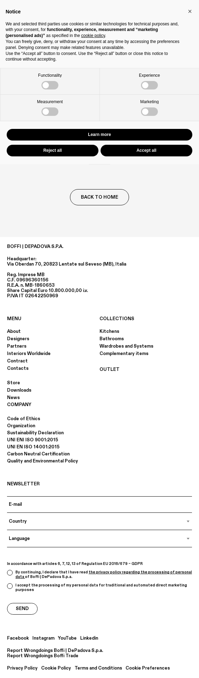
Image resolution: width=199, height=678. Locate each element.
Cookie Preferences (148, 668)
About (14, 331)
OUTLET (110, 369)
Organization (21, 426)
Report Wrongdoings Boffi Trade (42, 656)
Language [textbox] (19, 538)
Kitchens (109, 331)
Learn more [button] (99, 134)
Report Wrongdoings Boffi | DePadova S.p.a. (55, 650)
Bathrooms (112, 339)
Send (22, 608)
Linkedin (89, 638)
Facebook (18, 638)
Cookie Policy (56, 668)
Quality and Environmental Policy (42, 461)
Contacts (17, 368)
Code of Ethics (23, 419)
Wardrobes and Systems (126, 346)
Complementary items (124, 353)
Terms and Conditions (98, 668)
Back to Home (99, 197)
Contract (17, 361)
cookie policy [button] (93, 35)
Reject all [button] (52, 150)
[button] (189, 11)
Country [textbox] (18, 521)
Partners (16, 346)
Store (13, 383)
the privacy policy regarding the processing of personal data (103, 574)
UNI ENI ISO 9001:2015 (32, 440)
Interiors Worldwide (29, 353)
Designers (18, 339)
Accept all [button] (146, 150)
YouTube (67, 638)
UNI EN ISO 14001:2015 (33, 447)
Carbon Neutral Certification (38, 454)
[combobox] (99, 521)
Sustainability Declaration (35, 433)
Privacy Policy (22, 668)
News (13, 397)
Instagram (43, 638)
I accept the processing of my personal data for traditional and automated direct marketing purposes (97, 587)
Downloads (19, 390)
